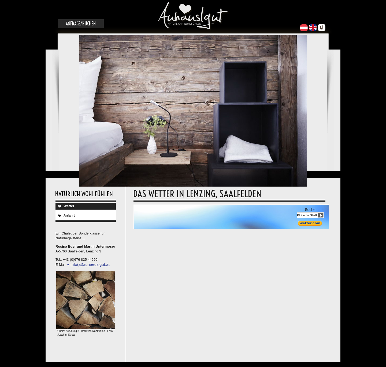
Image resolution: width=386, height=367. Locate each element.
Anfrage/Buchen (81, 24)
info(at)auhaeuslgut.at (89, 264)
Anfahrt (69, 215)
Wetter (69, 206)
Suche (310, 209)
